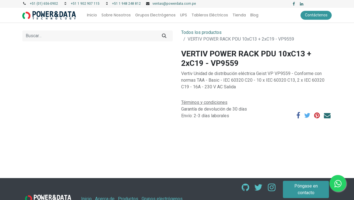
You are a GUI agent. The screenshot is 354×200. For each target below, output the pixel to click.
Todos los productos (201, 32)
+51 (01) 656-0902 (44, 4)
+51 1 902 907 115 (85, 4)
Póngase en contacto (306, 189)
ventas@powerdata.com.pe (174, 4)
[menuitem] (92, 15)
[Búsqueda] (164, 36)
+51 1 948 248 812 (126, 4)
